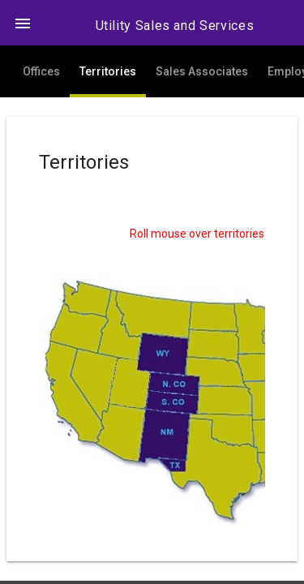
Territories (108, 71)
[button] (22, 22)
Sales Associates (202, 71)
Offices (41, 71)
